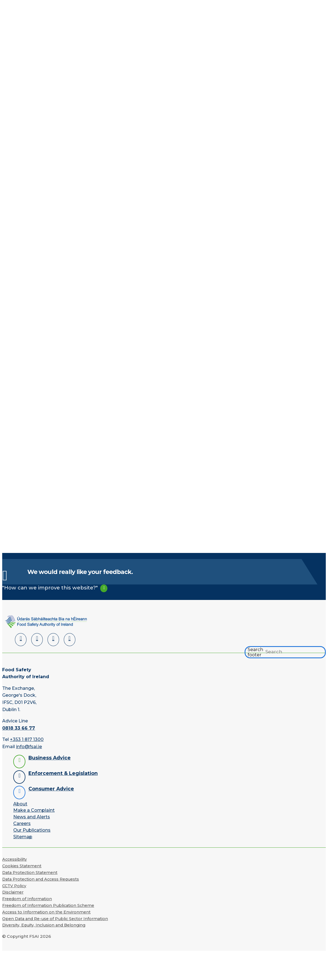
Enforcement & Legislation (63, 773)
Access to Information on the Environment (46, 912)
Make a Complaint (34, 810)
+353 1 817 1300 (27, 739)
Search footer (255, 652)
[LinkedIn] (21, 639)
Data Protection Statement (29, 872)
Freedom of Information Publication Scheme (48, 905)
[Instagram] (69, 639)
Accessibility (14, 859)
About (20, 803)
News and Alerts (31, 816)
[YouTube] (53, 639)
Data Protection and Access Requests (40, 879)
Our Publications (32, 830)
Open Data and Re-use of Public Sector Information (55, 918)
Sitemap (22, 836)
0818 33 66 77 (18, 728)
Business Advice (49, 758)
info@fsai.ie (29, 746)
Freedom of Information (27, 898)
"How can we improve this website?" (50, 587)
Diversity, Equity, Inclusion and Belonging (43, 925)
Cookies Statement (21, 865)
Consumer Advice (51, 789)
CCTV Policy (14, 885)
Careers (22, 823)
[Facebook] (37, 639)
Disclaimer (12, 892)
